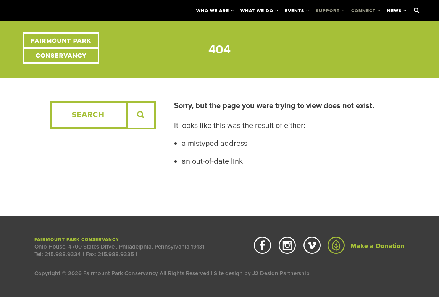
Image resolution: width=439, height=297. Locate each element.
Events (294, 10)
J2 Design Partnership (281, 273)
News (394, 10)
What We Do (256, 10)
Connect (363, 10)
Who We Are (212, 10)
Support (328, 10)
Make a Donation (366, 246)
